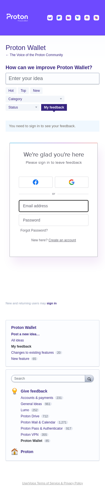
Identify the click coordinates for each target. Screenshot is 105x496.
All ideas (17, 340)
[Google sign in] (72, 182)
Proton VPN (30, 435)
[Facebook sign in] (36, 182)
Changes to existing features (32, 353)
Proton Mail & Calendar (38, 422)
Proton (27, 451)
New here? (53, 240)
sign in (52, 303)
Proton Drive (30, 416)
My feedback (54, 107)
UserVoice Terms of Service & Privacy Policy (52, 483)
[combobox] (49, 379)
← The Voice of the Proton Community (34, 55)
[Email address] (53, 206)
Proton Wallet (32, 441)
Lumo (25, 410)
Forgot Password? (34, 230)
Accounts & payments (37, 398)
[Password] (53, 220)
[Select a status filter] (23, 108)
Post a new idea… (25, 334)
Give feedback (34, 391)
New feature (20, 359)
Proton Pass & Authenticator (42, 428)
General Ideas (32, 404)
